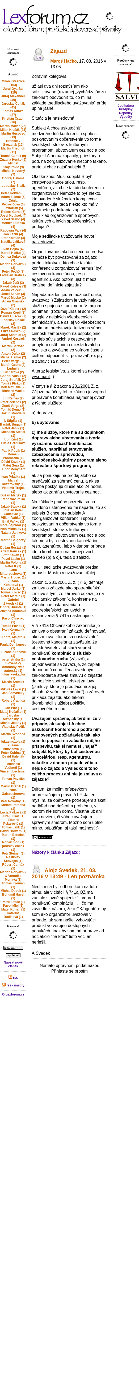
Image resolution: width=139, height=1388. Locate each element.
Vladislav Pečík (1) (13, 728)
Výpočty (126, 117)
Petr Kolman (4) (13, 238)
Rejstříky (126, 113)
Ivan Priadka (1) (13, 477)
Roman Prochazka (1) (13, 456)
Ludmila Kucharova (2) (13, 370)
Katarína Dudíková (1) (13, 915)
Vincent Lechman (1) (13, 773)
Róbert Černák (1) (13, 866)
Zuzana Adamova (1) (13, 613)
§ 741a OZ (76, 892)
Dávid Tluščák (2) (13, 316)
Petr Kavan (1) (13, 555)
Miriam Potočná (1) (13, 807)
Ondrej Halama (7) (13, 180)
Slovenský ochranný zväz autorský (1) (13, 667)
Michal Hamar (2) (13, 357)
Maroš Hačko (63, 61)
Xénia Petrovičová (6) (13, 202)
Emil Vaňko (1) (13, 521)
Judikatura (126, 105)
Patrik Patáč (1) (13, 902)
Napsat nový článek (13, 964)
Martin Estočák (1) (13, 836)
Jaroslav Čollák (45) (13, 105)
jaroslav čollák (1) (13, 848)
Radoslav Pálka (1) (13, 501)
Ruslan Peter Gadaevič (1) (13, 512)
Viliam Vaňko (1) (13, 518)
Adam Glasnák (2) (13, 303)
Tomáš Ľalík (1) (13, 827)
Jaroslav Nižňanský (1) (13, 717)
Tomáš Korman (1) (13, 885)
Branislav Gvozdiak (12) (13, 143)
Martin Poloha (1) (13, 562)
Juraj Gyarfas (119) (13, 90)
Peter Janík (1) (13, 428)
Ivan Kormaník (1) (13, 631)
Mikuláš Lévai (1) (13, 689)
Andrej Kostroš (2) (13, 340)
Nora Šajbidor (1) (13, 525)
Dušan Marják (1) (13, 495)
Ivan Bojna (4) (13, 249)
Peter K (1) (13, 566)
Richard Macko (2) (13, 392)
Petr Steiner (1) (13, 853)
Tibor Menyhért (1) (13, 471)
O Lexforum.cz (13, 994)
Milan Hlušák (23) (13, 130)
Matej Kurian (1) (13, 909)
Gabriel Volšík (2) (13, 376)
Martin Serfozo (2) (13, 348)
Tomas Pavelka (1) (13, 780)
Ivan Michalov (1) (13, 529)
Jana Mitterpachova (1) (13, 572)
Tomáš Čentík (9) (13, 156)
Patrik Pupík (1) (13, 450)
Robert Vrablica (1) (13, 702)
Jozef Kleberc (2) (13, 309)
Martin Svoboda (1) (13, 736)
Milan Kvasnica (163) (13, 83)
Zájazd (58, 51)
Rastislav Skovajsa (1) (13, 859)
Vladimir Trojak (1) (13, 489)
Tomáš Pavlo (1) (13, 626)
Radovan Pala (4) (13, 230)
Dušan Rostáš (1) (13, 547)
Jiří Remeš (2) (13, 398)
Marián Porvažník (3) (13, 266)
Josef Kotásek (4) (13, 215)
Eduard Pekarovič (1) (13, 821)
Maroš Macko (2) (13, 298)
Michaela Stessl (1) (13, 434)
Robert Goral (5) (13, 212)
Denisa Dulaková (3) (13, 258)
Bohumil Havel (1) (13, 896)
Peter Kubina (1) (13, 753)
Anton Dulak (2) (13, 353)
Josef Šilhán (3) (13, 294)
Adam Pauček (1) (13, 551)
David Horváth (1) (13, 831)
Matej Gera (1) (13, 465)
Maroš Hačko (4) (13, 253)
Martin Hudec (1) (13, 577)
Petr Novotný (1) (13, 801)
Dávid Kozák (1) (13, 462)
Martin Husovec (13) (13, 135)
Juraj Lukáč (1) (13, 816)
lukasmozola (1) (13, 741)
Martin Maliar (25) (13, 126)
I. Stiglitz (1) (13, 421)
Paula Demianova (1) (13, 646)
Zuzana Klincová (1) (13, 654)
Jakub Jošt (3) (13, 283)
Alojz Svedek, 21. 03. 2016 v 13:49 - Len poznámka (68, 873)
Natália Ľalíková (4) (13, 243)
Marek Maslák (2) (13, 327)
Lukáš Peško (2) (13, 331)
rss (13, 978)
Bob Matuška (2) (13, 387)
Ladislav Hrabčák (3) (13, 277)
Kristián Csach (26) (13, 120)
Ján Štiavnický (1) (13, 695)
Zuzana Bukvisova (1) (13, 747)
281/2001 (81, 386)
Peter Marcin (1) (13, 596)
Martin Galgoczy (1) (13, 542)
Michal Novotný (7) (13, 172)
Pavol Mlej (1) (13, 906)
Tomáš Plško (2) (13, 383)
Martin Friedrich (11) (13, 150)
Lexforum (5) (13, 208)
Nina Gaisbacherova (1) (13, 793)
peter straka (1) (13, 659)
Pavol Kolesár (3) (13, 286)
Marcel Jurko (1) (13, 588)
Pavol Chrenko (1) (13, 620)
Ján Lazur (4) (13, 234)
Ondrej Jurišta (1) (13, 607)
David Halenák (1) (13, 758)
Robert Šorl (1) (13, 842)
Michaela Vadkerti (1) (13, 766)
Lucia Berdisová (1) (13, 445)
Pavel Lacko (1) (13, 559)
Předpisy (126, 109)
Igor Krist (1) (13, 439)
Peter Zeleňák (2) (13, 402)
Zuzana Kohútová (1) (13, 583)
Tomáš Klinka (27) (13, 113)
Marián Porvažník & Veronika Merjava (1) (13, 875)
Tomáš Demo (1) (13, 409)
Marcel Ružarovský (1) (13, 482)
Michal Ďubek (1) (13, 891)
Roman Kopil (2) (13, 312)
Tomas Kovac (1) (13, 592)
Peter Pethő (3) (13, 271)
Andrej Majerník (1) (13, 639)
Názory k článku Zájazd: (56, 852)
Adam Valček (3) (13, 290)
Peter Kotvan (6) (13, 193)
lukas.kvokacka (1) (13, 676)
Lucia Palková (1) (13, 812)
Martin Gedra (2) (13, 365)
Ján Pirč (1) (13, 708)
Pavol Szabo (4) (13, 219)
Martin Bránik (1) (13, 786)
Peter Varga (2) (13, 361)
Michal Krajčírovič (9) (13, 165)
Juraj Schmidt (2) (13, 335)
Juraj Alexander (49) (13, 98)
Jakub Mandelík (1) (13, 415)
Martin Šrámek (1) (13, 683)
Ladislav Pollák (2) (13, 322)
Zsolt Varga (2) (13, 406)
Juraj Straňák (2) (13, 380)
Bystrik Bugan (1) (13, 424)
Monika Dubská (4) (13, 225)
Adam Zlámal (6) (13, 197)
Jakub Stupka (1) (13, 506)
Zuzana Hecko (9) (13, 159)
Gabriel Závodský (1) (13, 601)
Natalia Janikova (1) (13, 534)
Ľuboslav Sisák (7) (13, 187)
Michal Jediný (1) (13, 723)
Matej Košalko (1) (13, 712)
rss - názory (13, 985)
